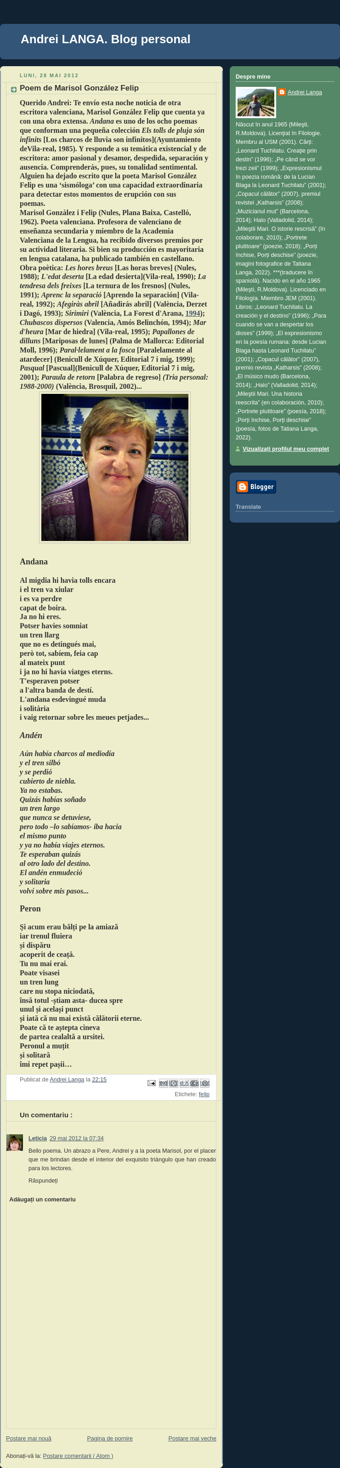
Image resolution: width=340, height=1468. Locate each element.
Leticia (37, 1138)
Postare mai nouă (28, 1438)
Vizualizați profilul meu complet (286, 449)
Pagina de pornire (110, 1438)
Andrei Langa (305, 92)
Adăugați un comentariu (42, 1199)
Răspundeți (43, 1181)
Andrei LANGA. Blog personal (106, 39)
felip (204, 1094)
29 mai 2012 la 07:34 (77, 1138)
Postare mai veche (192, 1438)
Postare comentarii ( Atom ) (78, 1456)
